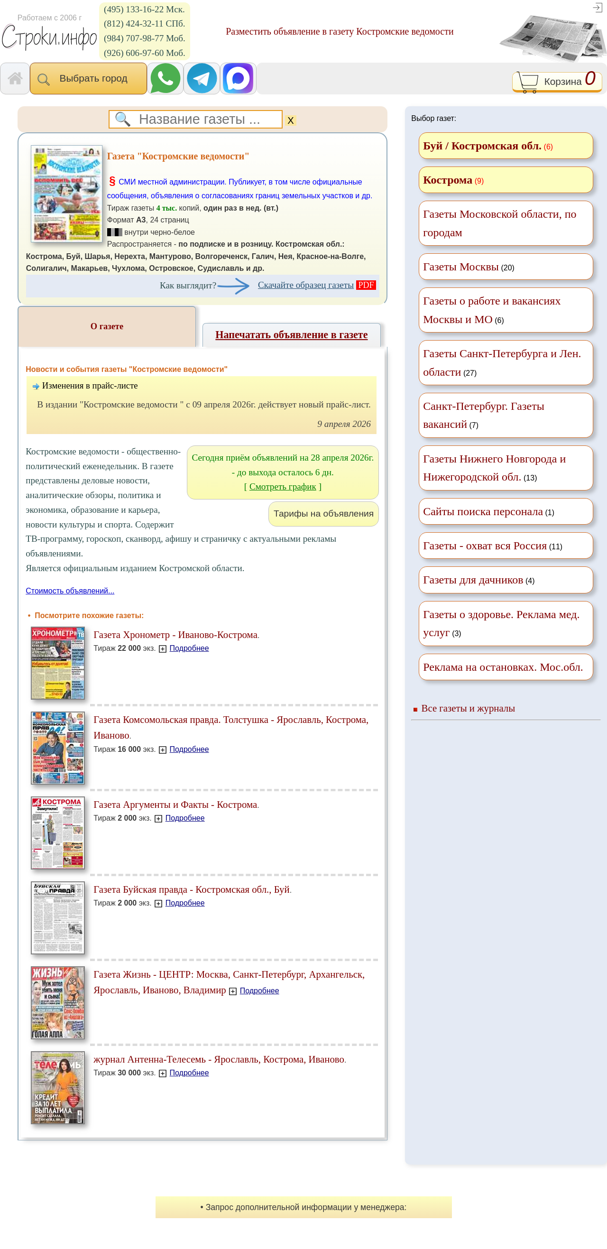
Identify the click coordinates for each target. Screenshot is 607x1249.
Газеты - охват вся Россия (485, 545)
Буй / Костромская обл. (482, 145)
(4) (478, 580)
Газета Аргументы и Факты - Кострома (175, 804)
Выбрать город (88, 79)
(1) (488, 511)
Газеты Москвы (461, 266)
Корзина (557, 82)
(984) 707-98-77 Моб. (144, 38)
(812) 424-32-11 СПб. (144, 23)
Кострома (447, 180)
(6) (492, 310)
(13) (494, 468)
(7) (483, 415)
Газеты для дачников (473, 580)
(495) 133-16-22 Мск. (144, 9)
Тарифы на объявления (324, 513)
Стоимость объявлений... (70, 591)
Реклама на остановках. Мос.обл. (503, 667)
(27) (502, 362)
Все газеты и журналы (468, 708)
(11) (492, 545)
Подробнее (189, 648)
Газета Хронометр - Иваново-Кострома (175, 634)
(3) (501, 623)
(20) (469, 266)
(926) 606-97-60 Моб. (144, 53)
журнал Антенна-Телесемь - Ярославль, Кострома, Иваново (218, 1059)
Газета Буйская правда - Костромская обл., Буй (191, 889)
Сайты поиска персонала (483, 511)
